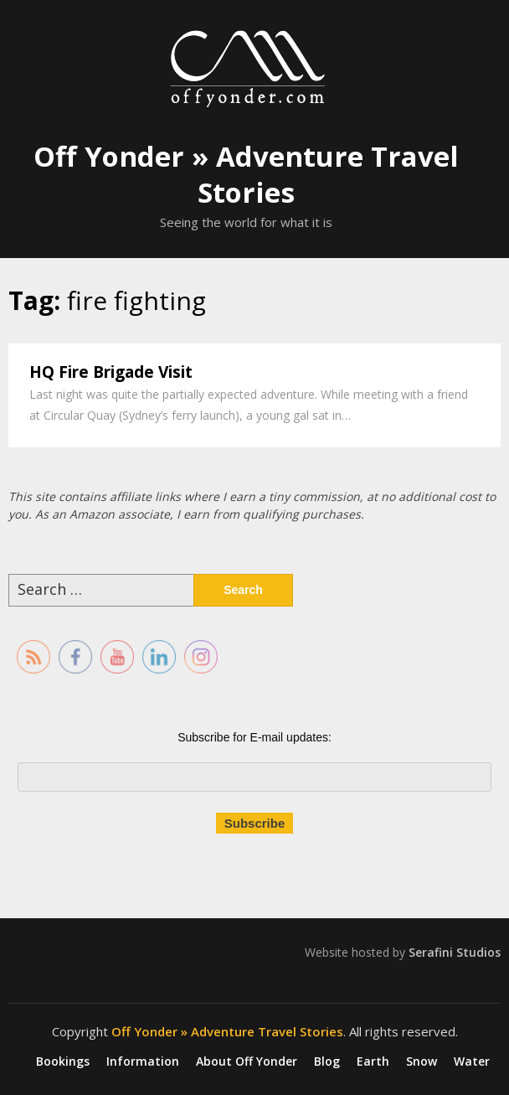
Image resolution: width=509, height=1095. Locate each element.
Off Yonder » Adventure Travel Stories (246, 174)
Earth (373, 1061)
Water (472, 1061)
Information (142, 1061)
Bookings (63, 1061)
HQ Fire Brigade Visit (111, 372)
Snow (421, 1061)
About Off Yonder (246, 1061)
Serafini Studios (455, 952)
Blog (327, 1061)
